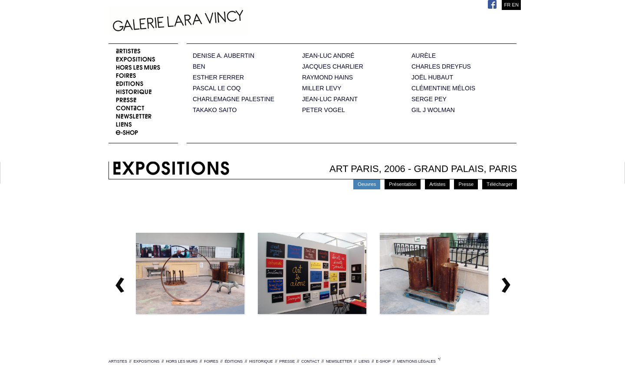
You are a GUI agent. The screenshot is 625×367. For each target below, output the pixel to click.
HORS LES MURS (181, 361)
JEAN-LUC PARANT (330, 99)
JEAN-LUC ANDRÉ (328, 56)
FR (507, 4)
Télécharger (500, 184)
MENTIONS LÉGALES (416, 361)
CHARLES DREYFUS (441, 66)
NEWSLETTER (339, 361)
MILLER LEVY (321, 88)
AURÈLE (423, 56)
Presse (466, 184)
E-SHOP (383, 361)
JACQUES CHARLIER (332, 66)
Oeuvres (367, 184)
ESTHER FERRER (218, 77)
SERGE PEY (429, 99)
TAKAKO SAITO (215, 110)
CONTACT (310, 361)
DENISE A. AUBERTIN (223, 56)
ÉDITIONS (234, 361)
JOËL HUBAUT (432, 77)
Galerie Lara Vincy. (221, 21)
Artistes (437, 184)
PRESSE (287, 361)
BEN (199, 66)
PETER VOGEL (323, 110)
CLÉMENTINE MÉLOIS (443, 88)
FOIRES (211, 361)
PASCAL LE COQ (216, 88)
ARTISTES (118, 361)
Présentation (402, 184)
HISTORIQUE (261, 361)
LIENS (364, 361)
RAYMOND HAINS (327, 77)
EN (515, 4)
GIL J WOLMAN (433, 110)
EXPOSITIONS (147, 361)
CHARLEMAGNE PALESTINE (233, 99)
